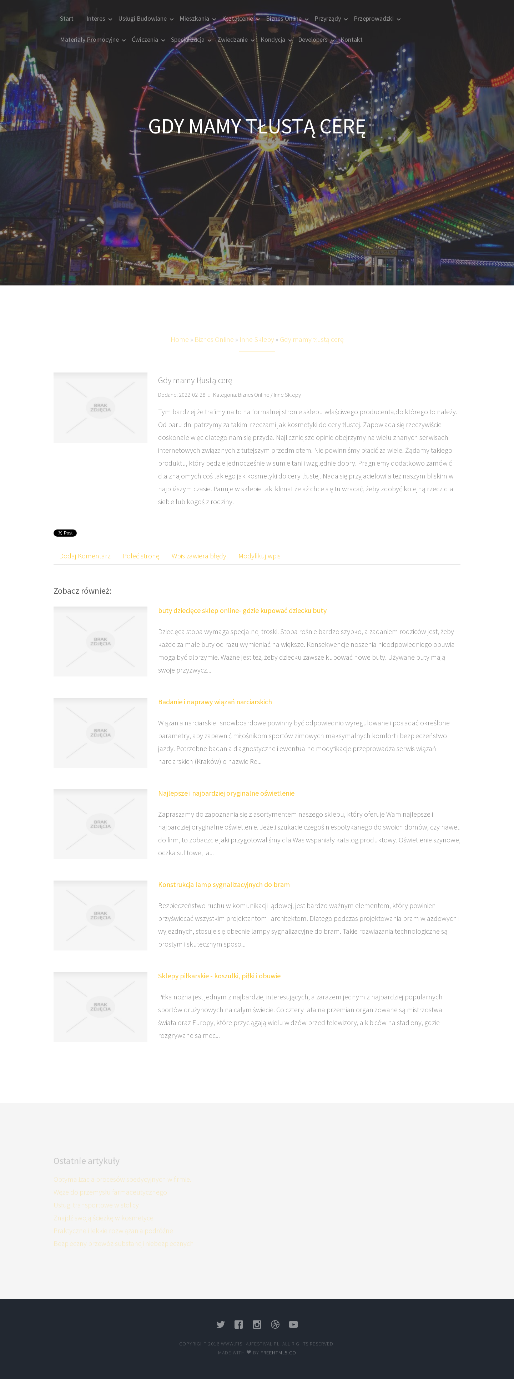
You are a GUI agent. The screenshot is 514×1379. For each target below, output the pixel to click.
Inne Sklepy (257, 348)
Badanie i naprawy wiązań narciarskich (215, 701)
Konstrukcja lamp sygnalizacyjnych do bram (224, 884)
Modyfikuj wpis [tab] (259, 555)
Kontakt (352, 39)
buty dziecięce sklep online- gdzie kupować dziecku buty (242, 610)
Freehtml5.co (278, 1352)
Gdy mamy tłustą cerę (312, 348)
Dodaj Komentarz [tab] (85, 555)
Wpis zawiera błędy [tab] (199, 555)
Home (180, 348)
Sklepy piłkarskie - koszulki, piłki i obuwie (219, 975)
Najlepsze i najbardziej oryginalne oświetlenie (226, 793)
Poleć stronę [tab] (141, 555)
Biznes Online (214, 348)
